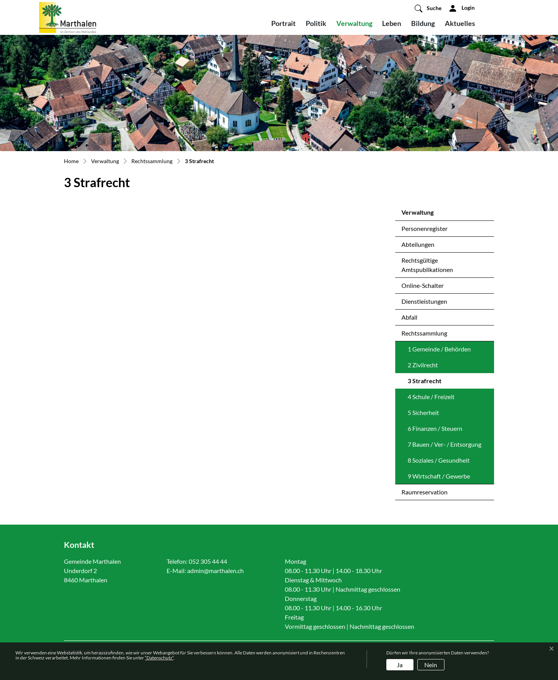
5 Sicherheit (423, 412)
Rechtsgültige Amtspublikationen (427, 265)
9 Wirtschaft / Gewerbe (439, 476)
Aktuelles (460, 23)
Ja (400, 664)
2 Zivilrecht (423, 364)
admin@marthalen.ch (215, 570)
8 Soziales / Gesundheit (439, 460)
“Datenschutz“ (159, 658)
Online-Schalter (422, 285)
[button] (428, 8)
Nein (430, 664)
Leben (391, 23)
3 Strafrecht (428, 383)
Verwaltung (354, 23)
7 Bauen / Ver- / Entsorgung (444, 444)
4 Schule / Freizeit (431, 396)
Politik (316, 23)
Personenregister (424, 228)
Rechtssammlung (424, 333)
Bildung (423, 23)
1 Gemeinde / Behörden (439, 349)
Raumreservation (424, 492)
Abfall (409, 317)
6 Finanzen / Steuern (435, 428)
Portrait (283, 23)
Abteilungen (417, 244)
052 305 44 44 (208, 561)
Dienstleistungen (424, 301)
